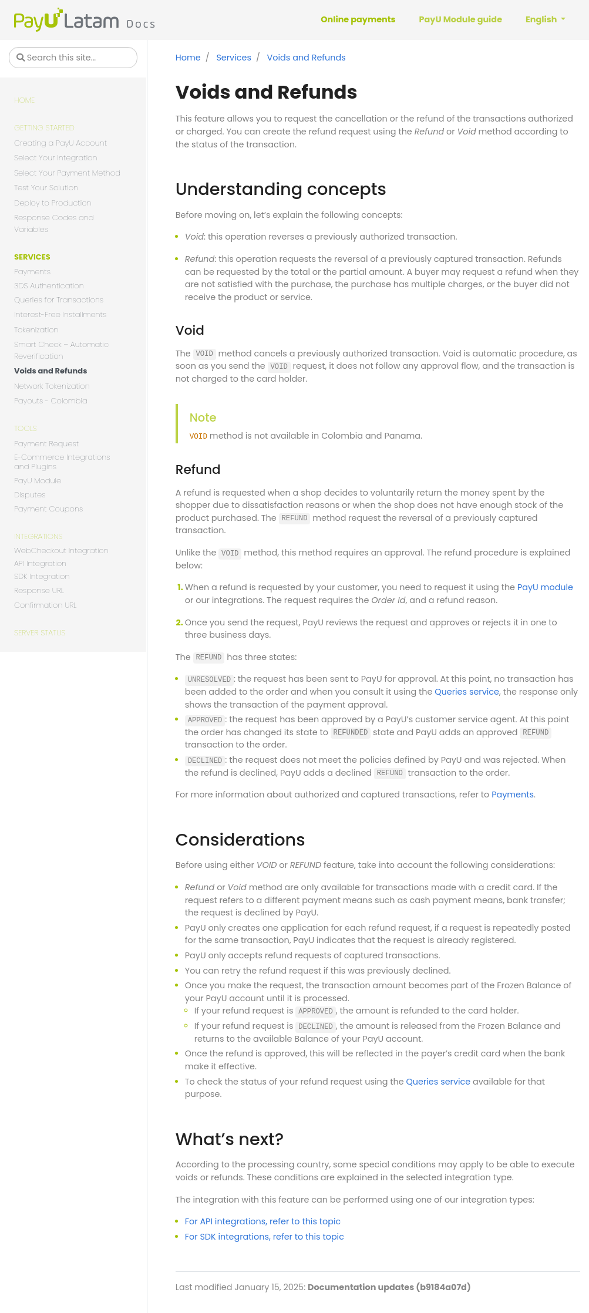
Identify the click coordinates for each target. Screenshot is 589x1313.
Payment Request (46, 443)
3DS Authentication (49, 286)
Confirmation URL (45, 605)
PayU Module (37, 480)
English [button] (542, 19)
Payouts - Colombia (50, 400)
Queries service (467, 692)
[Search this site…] (73, 57)
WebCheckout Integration (61, 551)
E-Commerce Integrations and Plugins (62, 462)
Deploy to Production (53, 202)
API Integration (40, 564)
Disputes (29, 495)
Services (32, 256)
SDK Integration (41, 577)
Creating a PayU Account (60, 143)
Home (24, 100)
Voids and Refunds (50, 370)
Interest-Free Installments (60, 314)
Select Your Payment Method (67, 173)
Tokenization (36, 329)
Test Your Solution (46, 187)
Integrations (38, 536)
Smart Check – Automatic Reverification (61, 350)
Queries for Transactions (58, 299)
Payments (32, 271)
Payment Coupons (48, 508)
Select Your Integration (55, 157)
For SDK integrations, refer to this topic (264, 1237)
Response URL (39, 590)
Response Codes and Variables (54, 223)
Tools (25, 428)
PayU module (545, 587)
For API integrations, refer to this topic (263, 1221)
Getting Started (44, 127)
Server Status (39, 632)
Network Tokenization (52, 386)
